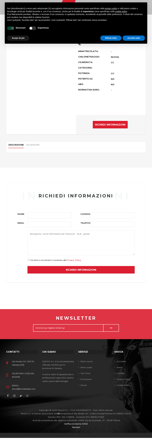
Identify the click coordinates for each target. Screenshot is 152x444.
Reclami (76, 433)
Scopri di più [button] (18, 38)
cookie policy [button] (121, 11)
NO (112, 79)
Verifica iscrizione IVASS (76, 430)
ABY (58, 419)
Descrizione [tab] (17, 146)
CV (112, 73)
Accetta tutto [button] (133, 38)
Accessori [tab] (35, 146)
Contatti (13, 355)
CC (112, 62)
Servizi (83, 355)
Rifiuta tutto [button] (111, 38)
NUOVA (115, 57)
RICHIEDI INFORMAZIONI (110, 124)
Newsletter (76, 321)
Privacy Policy (74, 263)
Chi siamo (49, 355)
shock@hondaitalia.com (23, 395)
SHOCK (119, 355)
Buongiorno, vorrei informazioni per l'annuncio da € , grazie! (81, 246)
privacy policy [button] (111, 8)
